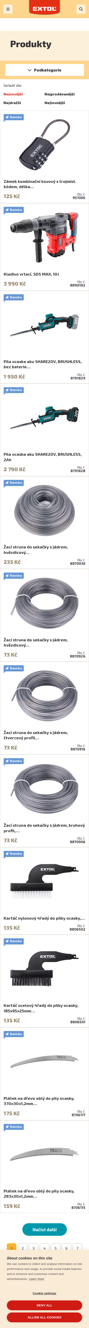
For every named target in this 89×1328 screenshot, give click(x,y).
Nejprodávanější (59, 94)
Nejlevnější (54, 102)
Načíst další (45, 1229)
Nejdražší (12, 102)
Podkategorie (47, 69)
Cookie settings (44, 1293)
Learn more (36, 1279)
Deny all (44, 1305)
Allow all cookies (44, 1317)
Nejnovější (13, 94)
